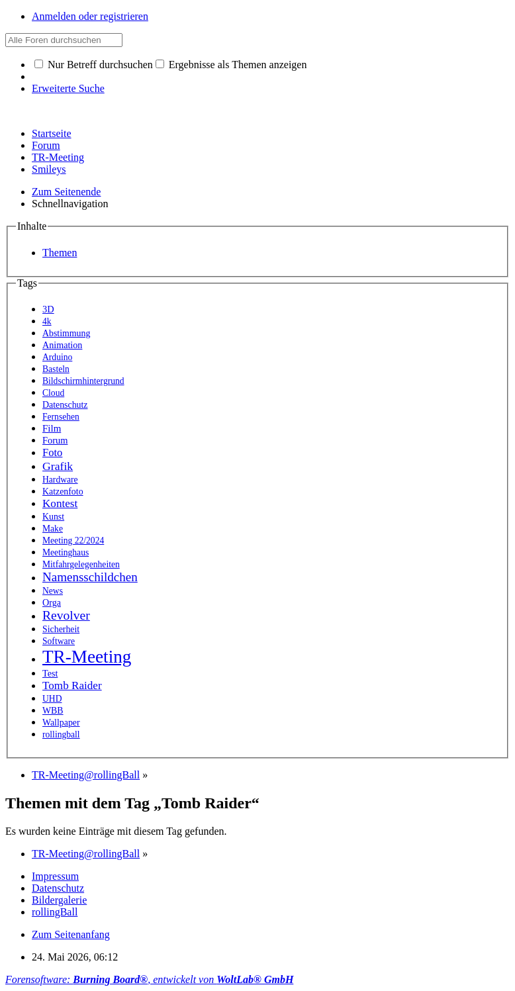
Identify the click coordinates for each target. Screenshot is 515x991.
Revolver (66, 615)
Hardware (60, 480)
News (52, 591)
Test (50, 673)
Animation (62, 345)
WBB (53, 711)
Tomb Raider (72, 685)
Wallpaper (61, 723)
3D (48, 309)
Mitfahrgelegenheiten (81, 564)
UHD (52, 699)
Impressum (55, 876)
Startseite (51, 133)
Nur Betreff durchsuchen (93, 64)
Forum (46, 145)
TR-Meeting (58, 157)
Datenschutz (65, 405)
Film (51, 428)
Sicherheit (60, 629)
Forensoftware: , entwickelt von (149, 979)
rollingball (61, 734)
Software (58, 641)
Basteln (56, 369)
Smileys (49, 169)
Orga (51, 602)
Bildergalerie (59, 900)
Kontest (59, 503)
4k (47, 321)
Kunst (53, 517)
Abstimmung (66, 333)
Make (52, 529)
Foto (52, 452)
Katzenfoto (62, 491)
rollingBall (54, 912)
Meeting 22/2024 (73, 540)
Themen (59, 252)
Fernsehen (60, 417)
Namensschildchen (90, 577)
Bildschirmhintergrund (83, 381)
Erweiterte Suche (68, 88)
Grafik (57, 466)
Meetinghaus (65, 552)
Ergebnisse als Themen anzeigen (231, 64)
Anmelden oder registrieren (90, 16)
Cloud (53, 393)
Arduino (57, 357)
